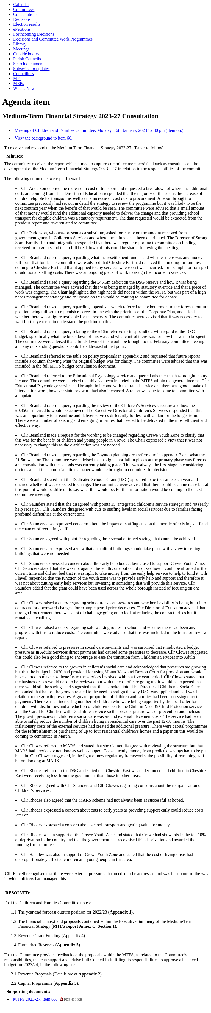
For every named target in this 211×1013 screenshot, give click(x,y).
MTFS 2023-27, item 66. (47, 999)
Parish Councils (27, 58)
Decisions (21, 19)
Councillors (23, 73)
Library (19, 44)
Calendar (21, 4)
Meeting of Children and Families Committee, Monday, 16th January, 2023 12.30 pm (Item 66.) (99, 130)
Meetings (21, 49)
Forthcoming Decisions (33, 34)
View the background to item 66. (44, 138)
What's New (24, 88)
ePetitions (21, 29)
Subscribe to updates (31, 68)
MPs (17, 78)
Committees (23, 9)
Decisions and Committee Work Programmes (53, 39)
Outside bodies (26, 54)
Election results (26, 24)
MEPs (18, 83)
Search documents (29, 63)
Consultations (25, 14)
